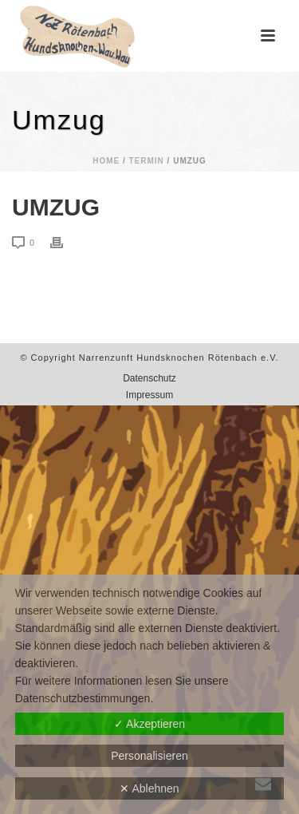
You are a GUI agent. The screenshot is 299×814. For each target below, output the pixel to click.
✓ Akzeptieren (149, 723)
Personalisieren (149, 755)
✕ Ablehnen (149, 788)
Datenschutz (149, 378)
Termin (146, 160)
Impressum (149, 395)
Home (106, 160)
